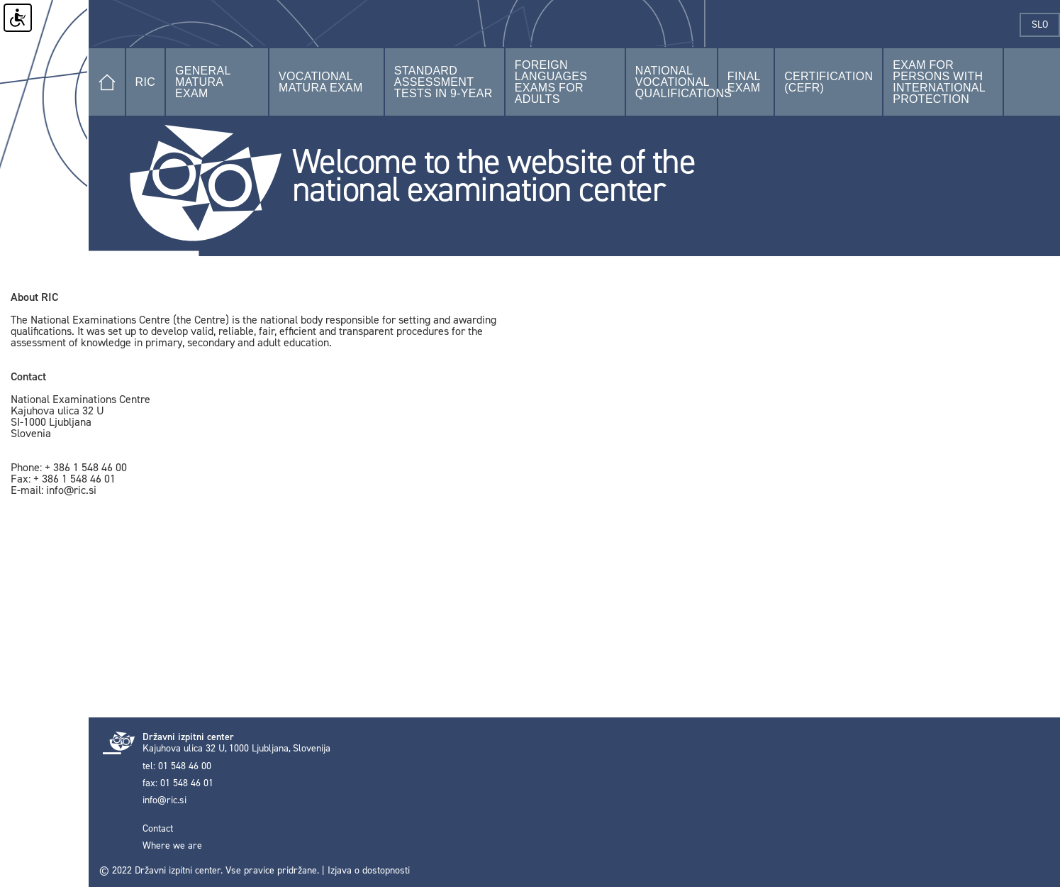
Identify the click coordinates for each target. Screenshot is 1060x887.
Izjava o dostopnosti (369, 870)
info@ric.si (164, 800)
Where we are (172, 846)
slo (1046, 24)
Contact (158, 828)
